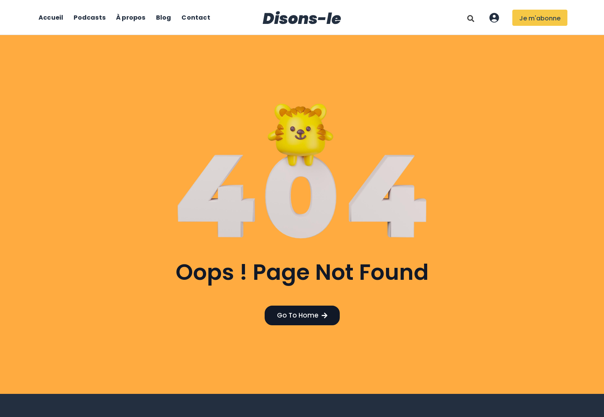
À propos (131, 17)
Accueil (51, 17)
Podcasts (90, 17)
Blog (163, 17)
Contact (195, 17)
